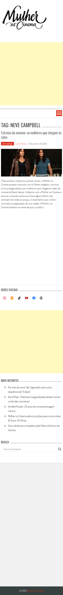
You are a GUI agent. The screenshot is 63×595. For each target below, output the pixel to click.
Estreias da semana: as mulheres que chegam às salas (31, 135)
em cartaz (7, 143)
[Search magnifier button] (59, 449)
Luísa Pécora (20, 143)
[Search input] (30, 449)
